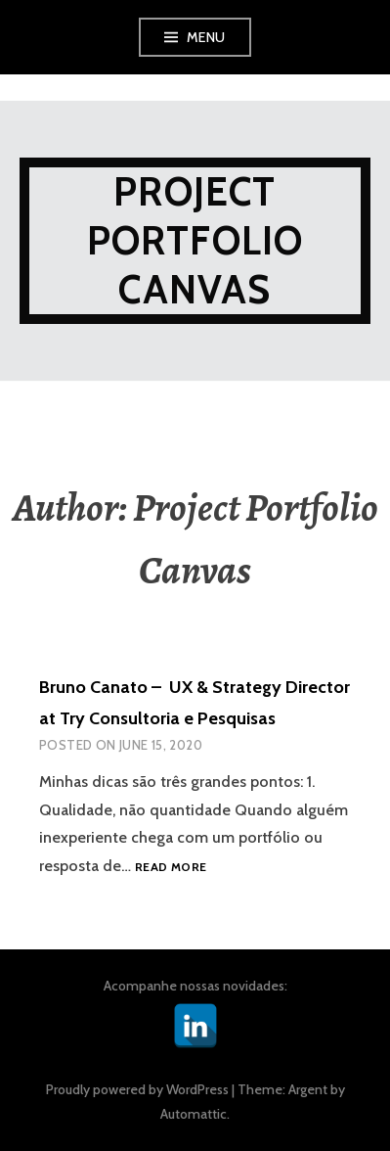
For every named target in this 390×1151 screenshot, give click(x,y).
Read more (170, 867)
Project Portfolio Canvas (195, 240)
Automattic (193, 1114)
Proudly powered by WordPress (137, 1089)
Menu (206, 37)
